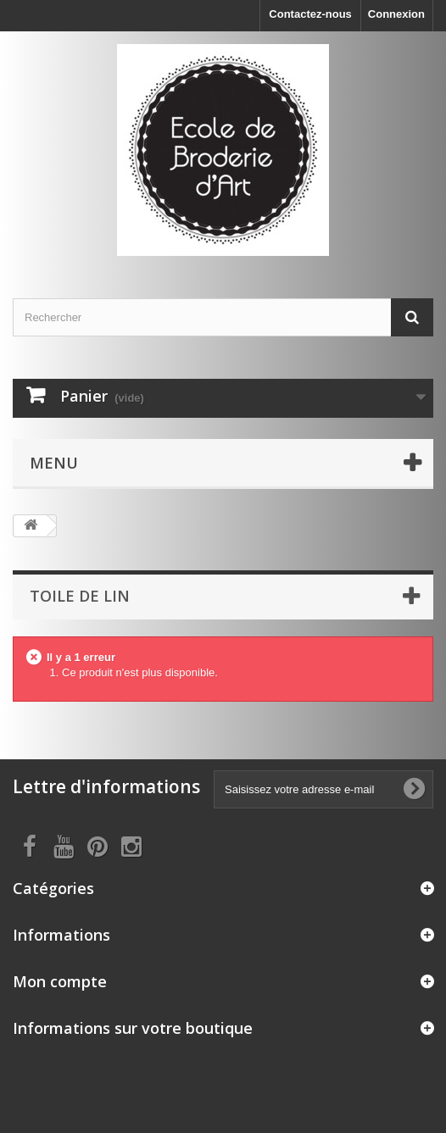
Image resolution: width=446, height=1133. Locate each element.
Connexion (396, 14)
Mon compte (60, 981)
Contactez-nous (310, 14)
